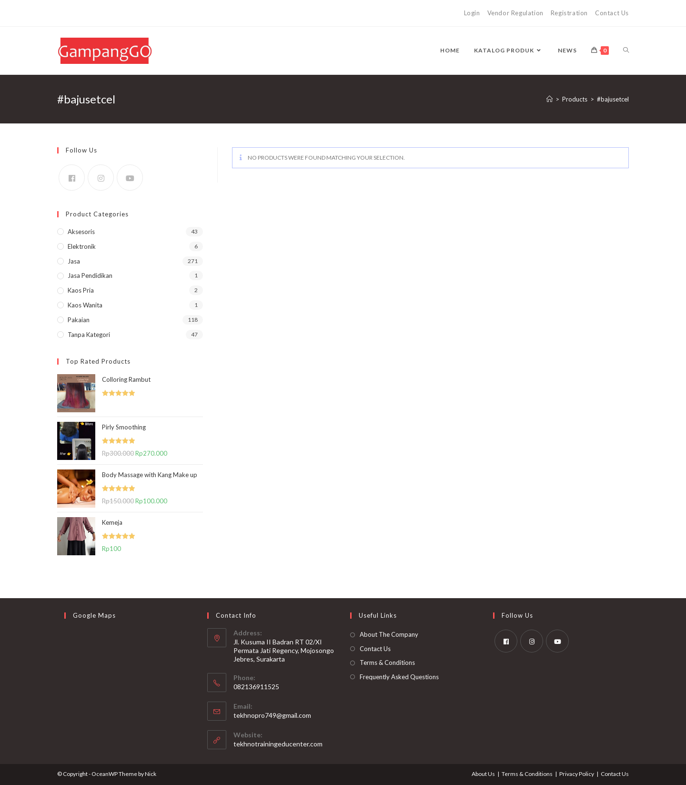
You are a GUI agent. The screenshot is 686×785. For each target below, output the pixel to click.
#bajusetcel (613, 99)
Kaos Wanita (85, 305)
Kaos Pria (81, 290)
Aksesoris (81, 231)
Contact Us (612, 13)
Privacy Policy (576, 773)
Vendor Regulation (515, 13)
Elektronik (82, 246)
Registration (569, 13)
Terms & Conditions (387, 662)
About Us (483, 773)
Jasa (74, 261)
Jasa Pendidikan (90, 275)
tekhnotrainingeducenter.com (278, 744)
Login (472, 13)
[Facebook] (72, 177)
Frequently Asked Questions (399, 677)
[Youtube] (130, 177)
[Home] (549, 99)
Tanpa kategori (89, 334)
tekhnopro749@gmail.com (272, 715)
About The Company (389, 634)
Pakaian (79, 320)
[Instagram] (101, 177)
